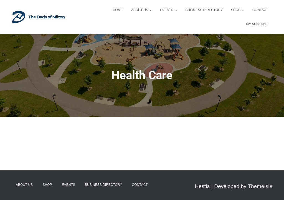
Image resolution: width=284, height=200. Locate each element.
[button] (150, 10)
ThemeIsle (260, 186)
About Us (141, 10)
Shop (237, 10)
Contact (260, 10)
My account (257, 24)
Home (118, 10)
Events (168, 10)
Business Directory (204, 10)
